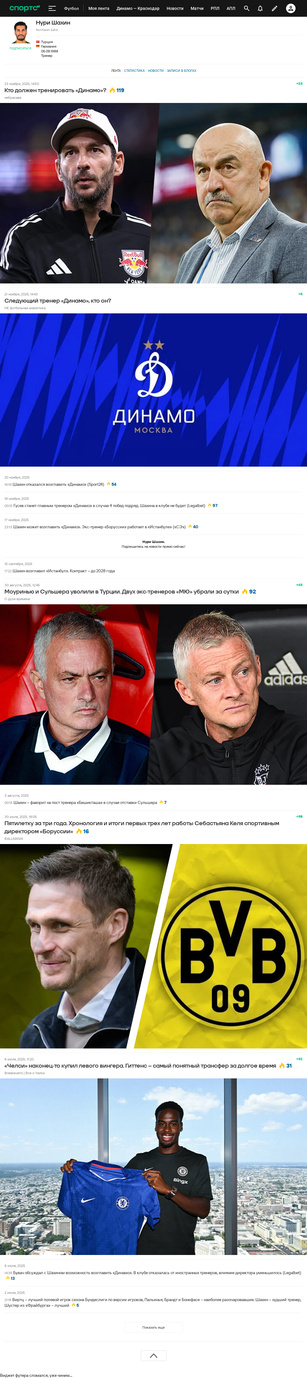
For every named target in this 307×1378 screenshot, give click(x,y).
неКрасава (12, 97)
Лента (116, 71)
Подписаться (20, 48)
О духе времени (17, 599)
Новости (156, 71)
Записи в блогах (181, 71)
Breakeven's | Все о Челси (24, 1073)
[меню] (52, 8)
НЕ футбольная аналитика (25, 308)
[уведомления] (260, 8)
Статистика (134, 71)
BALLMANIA (13, 838)
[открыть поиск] (246, 8)
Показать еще (153, 1327)
